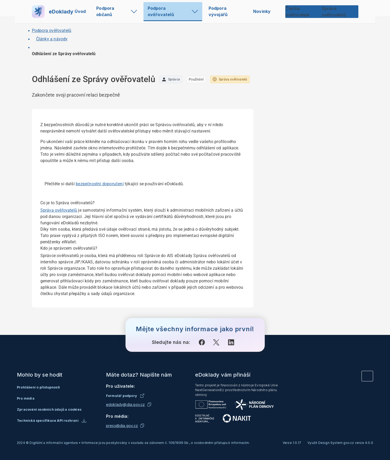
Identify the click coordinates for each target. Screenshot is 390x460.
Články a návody (52, 38)
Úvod (80, 11)
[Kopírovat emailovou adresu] (149, 404)
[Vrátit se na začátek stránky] (367, 376)
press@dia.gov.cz (122, 425)
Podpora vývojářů (218, 11)
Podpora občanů (116, 11)
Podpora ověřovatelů (173, 11)
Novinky (262, 11)
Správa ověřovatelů (58, 210)
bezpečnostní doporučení (100, 183)
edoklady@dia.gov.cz (125, 404)
